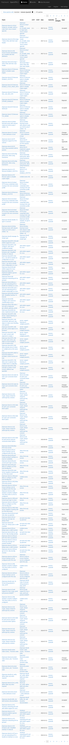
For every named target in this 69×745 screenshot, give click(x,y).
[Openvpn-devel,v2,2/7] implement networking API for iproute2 (10, 720)
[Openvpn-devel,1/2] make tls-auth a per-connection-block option (10, 376)
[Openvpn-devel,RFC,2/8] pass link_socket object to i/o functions (10, 328)
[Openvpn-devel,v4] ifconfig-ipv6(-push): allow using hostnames (9, 162)
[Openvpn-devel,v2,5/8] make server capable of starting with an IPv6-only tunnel (10, 509)
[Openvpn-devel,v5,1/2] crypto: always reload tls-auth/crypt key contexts (9, 630)
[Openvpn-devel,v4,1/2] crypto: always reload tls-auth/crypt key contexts (9, 608)
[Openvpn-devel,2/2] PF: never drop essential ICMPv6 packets (10, 148)
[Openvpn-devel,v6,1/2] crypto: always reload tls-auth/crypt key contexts (9, 641)
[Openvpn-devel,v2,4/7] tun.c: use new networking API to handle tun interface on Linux (10, 735)
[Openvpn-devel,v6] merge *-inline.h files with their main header (10, 63)
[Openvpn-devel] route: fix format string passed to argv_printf (9, 583)
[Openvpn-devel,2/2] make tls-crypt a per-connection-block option (10, 385)
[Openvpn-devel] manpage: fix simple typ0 (24, 237)
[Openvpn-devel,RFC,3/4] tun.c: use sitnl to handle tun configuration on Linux (9, 257)
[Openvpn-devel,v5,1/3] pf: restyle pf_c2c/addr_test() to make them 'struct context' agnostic (25, 28)
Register (56, 6)
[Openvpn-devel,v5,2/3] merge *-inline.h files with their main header (10, 40)
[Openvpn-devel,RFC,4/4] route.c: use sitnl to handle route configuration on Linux (9, 263)
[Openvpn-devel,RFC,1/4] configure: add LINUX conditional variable (9, 246)
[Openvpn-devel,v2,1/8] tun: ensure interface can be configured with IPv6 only (9, 487)
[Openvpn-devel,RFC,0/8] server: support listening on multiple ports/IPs (9, 315)
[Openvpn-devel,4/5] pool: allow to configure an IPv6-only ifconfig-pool (9, 466)
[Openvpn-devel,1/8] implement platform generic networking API (9, 272)
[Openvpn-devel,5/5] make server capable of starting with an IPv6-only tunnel (10, 472)
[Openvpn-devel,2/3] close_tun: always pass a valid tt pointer (10, 524)
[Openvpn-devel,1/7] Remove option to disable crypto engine (10, 71)
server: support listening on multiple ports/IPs (24, 322)
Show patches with (8, 12)
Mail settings (64, 6)
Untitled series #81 (25, 176)
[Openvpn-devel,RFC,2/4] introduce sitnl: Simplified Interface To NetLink (9, 252)
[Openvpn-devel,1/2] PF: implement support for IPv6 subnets (9, 140)
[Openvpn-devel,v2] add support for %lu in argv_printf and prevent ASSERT (10, 591)
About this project (44, 2)
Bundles (33, 2)
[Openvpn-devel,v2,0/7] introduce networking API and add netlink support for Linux (10, 706)
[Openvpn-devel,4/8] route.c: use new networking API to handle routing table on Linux (10, 289)
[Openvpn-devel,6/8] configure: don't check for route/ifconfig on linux (9, 300)
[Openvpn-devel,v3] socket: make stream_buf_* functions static (10, 667)
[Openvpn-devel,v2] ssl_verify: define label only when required (10, 684)
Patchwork (5, 2)
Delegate (57, 20)
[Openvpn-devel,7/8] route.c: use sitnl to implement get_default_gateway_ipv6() (10, 306)
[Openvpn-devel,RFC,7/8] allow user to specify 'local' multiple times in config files (9, 361)
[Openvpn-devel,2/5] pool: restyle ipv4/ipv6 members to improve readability (10, 457)
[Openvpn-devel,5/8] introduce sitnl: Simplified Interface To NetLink (10, 295)
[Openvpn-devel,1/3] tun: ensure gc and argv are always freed (8, 518)
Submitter (51, 20)
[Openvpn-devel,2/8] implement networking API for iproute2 (10, 278)
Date (42, 20)
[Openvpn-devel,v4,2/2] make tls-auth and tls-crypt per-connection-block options (10, 619)
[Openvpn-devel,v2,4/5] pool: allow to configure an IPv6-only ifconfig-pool (10, 477)
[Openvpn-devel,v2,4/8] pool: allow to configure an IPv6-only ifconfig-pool (10, 503)
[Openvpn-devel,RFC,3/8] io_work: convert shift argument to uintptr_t (9, 334)
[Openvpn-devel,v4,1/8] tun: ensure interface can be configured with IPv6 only (9, 558)
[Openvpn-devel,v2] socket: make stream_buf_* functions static (10, 658)
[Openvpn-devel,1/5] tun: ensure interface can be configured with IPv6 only (9, 451)
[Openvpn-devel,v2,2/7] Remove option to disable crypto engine (9, 176)
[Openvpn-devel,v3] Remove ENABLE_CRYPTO (25, 193)
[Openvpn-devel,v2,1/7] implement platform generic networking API (9, 713)
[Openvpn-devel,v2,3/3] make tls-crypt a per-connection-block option (10, 417)
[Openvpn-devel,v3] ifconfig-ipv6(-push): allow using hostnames (9, 155)
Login (49, 6)
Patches (24, 2)
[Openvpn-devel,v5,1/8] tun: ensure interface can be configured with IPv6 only (9, 574)
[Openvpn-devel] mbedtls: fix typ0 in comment (25, 220)
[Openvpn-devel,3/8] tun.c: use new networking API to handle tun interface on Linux (10, 283)
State (63, 20)
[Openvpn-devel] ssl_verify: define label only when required (9, 676)
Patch (3, 20)
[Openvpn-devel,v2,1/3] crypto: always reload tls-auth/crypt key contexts (9, 395)
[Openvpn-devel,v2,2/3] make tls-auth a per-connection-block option (10, 406)
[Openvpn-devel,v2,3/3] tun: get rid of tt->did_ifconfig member (9, 550)
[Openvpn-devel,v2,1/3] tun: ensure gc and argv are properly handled (9, 541)
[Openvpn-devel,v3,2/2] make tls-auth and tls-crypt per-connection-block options (10, 439)
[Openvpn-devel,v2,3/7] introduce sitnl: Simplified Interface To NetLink (9, 727)
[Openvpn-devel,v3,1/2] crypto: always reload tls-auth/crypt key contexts (9, 428)
